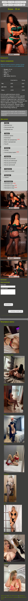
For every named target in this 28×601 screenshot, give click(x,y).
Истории (11, 4)
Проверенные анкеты (20, 2)
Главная (4, 2)
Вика (5, 414)
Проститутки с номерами (12, 597)
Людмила (6, 474)
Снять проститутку (13, 595)
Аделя (5, 384)
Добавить (8, 304)
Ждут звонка (11, 2)
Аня (5, 504)
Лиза (5, 444)
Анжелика (6, 533)
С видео (5, 4)
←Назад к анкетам (15, 311)
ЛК (24, 4)
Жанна (5, 325)
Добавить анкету (18, 4)
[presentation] (10, 299)
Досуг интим (4, 595)
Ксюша (5, 563)
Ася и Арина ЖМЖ (8, 355)
